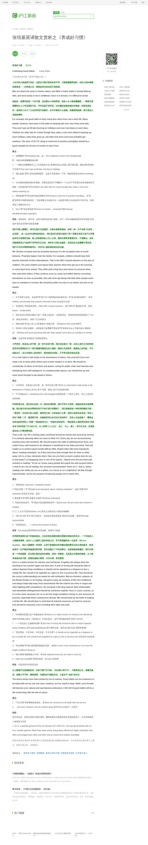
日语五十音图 (109, 91)
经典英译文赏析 (67, 753)
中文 (24, 54)
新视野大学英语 (125, 102)
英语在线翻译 (109, 98)
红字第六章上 (82, 753)
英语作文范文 (124, 94)
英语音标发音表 (125, 106)
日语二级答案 (124, 87)
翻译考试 (30, 29)
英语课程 (107, 94)
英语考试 (23, 29)
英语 (32, 54)
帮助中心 (38, 2)
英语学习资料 (29, 753)
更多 (92, 813)
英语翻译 (40, 753)
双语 (15, 54)
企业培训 (49, 2)
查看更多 (127, 109)
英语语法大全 (109, 106)
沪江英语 (15, 29)
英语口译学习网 (52, 753)
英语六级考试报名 (110, 87)
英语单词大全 (124, 91)
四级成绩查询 (109, 102)
